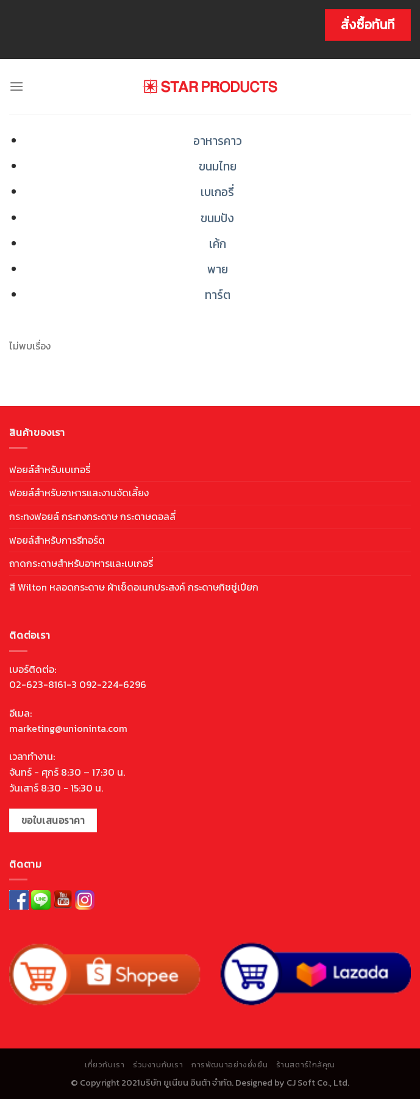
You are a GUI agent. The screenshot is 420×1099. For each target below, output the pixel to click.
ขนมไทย (218, 166)
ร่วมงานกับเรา (158, 1064)
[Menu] (16, 86)
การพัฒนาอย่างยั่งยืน (229, 1064)
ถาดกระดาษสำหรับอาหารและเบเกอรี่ (81, 563)
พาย (217, 269)
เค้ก (217, 244)
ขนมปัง (217, 218)
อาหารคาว (217, 141)
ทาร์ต (217, 295)
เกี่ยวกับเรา (105, 1064)
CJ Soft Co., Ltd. (318, 1082)
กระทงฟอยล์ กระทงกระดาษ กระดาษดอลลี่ (92, 516)
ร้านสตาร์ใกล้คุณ (305, 1064)
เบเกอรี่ (217, 192)
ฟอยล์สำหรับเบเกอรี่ (49, 469)
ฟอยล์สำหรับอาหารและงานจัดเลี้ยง (79, 492)
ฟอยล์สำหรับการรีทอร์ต (57, 540)
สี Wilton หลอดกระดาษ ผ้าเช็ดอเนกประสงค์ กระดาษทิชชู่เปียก (133, 587)
